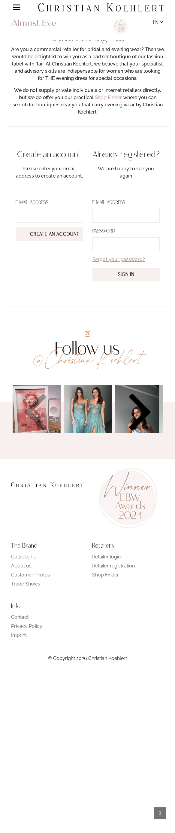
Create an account (55, 234)
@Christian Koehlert (87, 359)
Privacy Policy (26, 626)
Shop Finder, (108, 97)
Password (103, 231)
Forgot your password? (118, 259)
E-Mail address (32, 202)
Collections (23, 557)
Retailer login (106, 557)
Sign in (126, 275)
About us (21, 566)
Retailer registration (113, 566)
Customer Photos (30, 575)
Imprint (19, 635)
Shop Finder (105, 575)
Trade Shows (25, 584)
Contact (20, 617)
